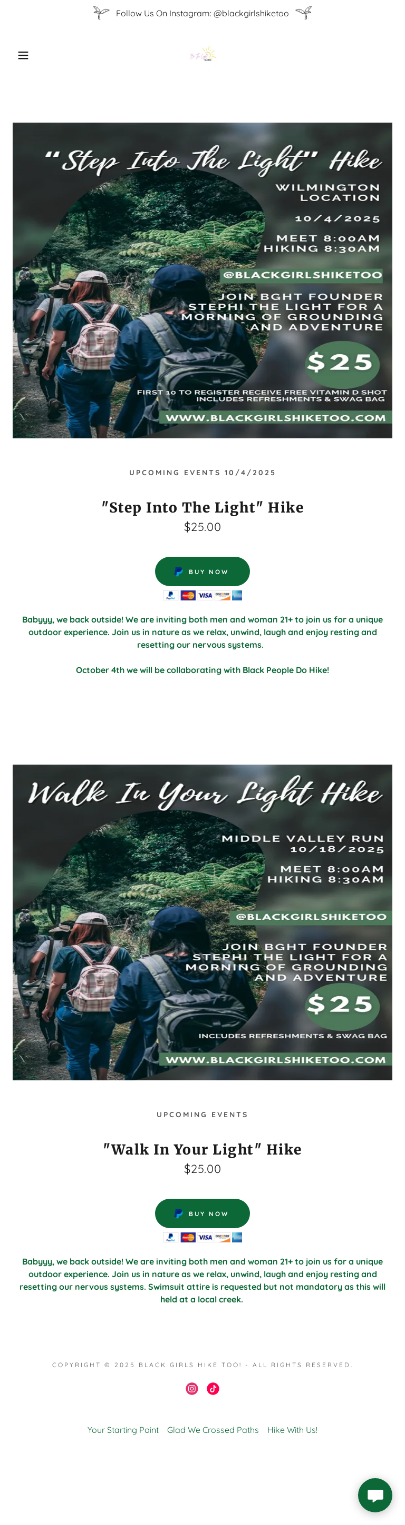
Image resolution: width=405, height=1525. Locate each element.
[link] (202, 55)
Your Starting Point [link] (123, 1429)
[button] (20, 55)
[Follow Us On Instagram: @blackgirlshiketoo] (202, 13)
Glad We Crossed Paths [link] (213, 1429)
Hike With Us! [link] (292, 1429)
